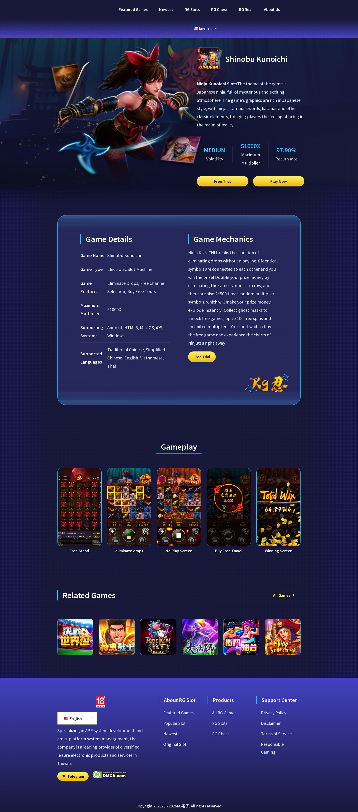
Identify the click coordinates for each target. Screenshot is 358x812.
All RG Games (224, 732)
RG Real (246, 9)
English (73, 737)
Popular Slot (175, 743)
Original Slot (175, 764)
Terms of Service (276, 754)
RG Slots (192, 9)
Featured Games (133, 9)
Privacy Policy (274, 732)
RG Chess (219, 9)
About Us (272, 9)
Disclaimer (271, 743)
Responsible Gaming (272, 769)
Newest (166, 9)
